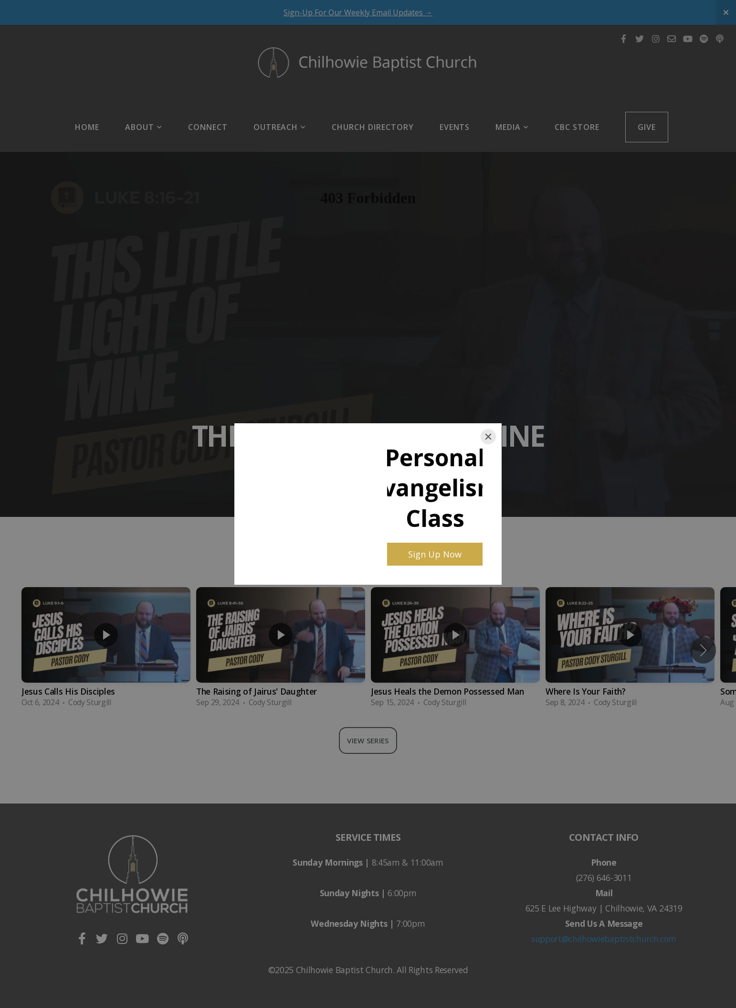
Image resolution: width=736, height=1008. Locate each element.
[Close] (488, 436)
